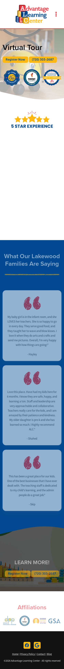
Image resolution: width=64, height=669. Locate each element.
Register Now (15, 59)
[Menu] (56, 14)
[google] (37, 645)
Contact (41, 654)
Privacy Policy (27, 654)
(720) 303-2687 (43, 59)
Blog (49, 654)
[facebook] (27, 645)
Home (15, 654)
